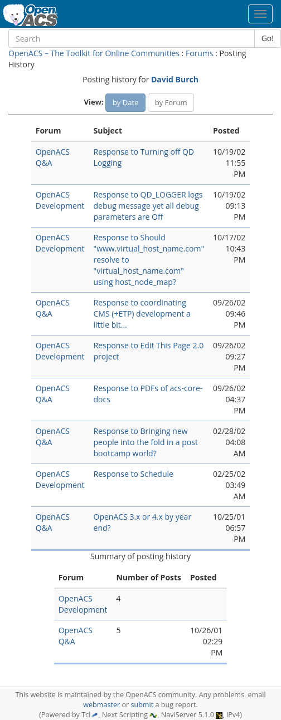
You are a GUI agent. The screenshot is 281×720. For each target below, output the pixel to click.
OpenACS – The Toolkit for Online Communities (94, 53)
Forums (200, 53)
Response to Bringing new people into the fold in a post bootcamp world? (146, 442)
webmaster (101, 704)
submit (141, 704)
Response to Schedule (133, 474)
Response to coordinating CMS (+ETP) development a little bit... (142, 313)
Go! (267, 38)
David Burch (174, 79)
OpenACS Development (60, 200)
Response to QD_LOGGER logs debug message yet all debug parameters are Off (148, 205)
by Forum (171, 102)
